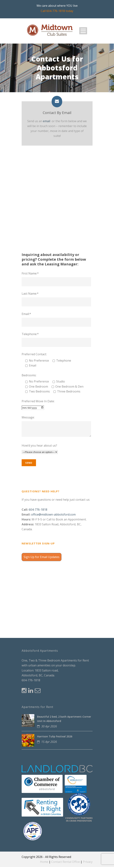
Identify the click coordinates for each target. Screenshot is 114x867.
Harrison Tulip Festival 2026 (54, 736)
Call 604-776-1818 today (57, 11)
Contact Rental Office (65, 862)
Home (44, 862)
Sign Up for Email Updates (41, 557)
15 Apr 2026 (49, 742)
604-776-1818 (38, 510)
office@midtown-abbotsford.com (53, 514)
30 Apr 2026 (49, 726)
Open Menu (83, 30)
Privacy (88, 862)
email (46, 121)
